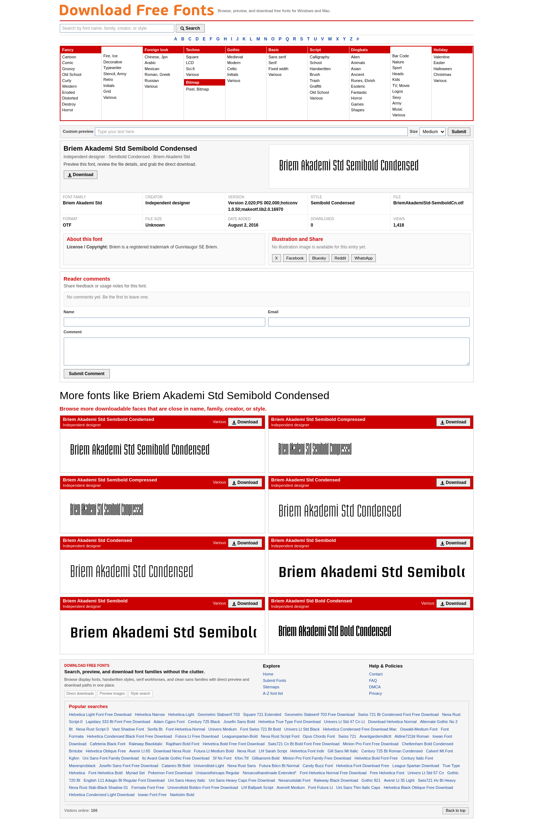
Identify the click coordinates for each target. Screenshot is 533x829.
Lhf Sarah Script (273, 751)
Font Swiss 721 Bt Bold (260, 729)
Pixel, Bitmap (197, 89)
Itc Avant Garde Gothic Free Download (175, 758)
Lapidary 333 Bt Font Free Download (118, 721)
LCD (190, 62)
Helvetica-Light (181, 714)
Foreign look (156, 50)
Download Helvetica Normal (392, 721)
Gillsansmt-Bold (266, 758)
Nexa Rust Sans (241, 765)
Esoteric (358, 86)
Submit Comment (87, 373)
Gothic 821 (371, 780)
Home (268, 674)
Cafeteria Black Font (108, 744)
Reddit (340, 258)
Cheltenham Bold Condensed (427, 744)
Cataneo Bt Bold (175, 765)
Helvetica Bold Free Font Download (234, 744)
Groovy (68, 69)
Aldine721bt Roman (411, 736)
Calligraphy (319, 57)
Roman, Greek (157, 74)
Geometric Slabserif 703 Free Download (320, 714)
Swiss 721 (347, 736)
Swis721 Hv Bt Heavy (437, 780)
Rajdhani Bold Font (182, 744)
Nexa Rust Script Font (280, 736)
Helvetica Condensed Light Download (102, 794)
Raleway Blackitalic (146, 744)
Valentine (441, 57)
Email (273, 312)
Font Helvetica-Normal (185, 729)
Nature (398, 62)
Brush (315, 74)
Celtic (232, 69)
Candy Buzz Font (317, 765)
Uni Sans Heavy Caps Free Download (242, 780)
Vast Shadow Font (128, 729)
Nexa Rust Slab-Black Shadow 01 (98, 787)
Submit (459, 131)
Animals (358, 62)
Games (357, 104)
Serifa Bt (155, 729)
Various (109, 97)
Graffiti (315, 86)
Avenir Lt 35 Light (399, 780)
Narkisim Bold (182, 794)
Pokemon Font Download (170, 773)
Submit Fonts (274, 680)
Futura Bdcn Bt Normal (279, 765)
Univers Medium (222, 729)
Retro (108, 79)
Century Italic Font (417, 758)
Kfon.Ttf (242, 758)
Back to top (455, 810)
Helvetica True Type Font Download (289, 721)
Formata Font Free (147, 787)
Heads (398, 74)
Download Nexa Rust (172, 751)
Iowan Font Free (152, 794)
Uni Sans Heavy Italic (186, 780)
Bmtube (76, 751)
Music (397, 109)
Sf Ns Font (222, 758)
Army (397, 103)
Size (414, 131)
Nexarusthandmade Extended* (269, 773)
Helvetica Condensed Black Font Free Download (129, 736)
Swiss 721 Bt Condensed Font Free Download (398, 714)
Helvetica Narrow (150, 714)
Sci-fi (190, 69)
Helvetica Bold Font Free (376, 758)
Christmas (442, 74)
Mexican (152, 69)
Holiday (440, 50)
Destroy (69, 104)
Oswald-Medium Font (419, 729)
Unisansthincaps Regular (217, 773)
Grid (107, 91)
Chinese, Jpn (156, 57)
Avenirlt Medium (291, 787)
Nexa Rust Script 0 (92, 729)
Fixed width (278, 69)
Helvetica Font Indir (307, 751)
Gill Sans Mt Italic (343, 751)
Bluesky (319, 258)
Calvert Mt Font (439, 751)
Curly (67, 80)
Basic (273, 50)
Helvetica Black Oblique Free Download (418, 787)
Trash (315, 80)
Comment (73, 332)
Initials (109, 85)
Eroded (68, 92)
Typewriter (112, 68)
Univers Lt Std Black (302, 729)
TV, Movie (401, 85)
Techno (192, 50)
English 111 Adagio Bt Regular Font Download (124, 780)
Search (190, 28)
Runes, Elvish (363, 80)
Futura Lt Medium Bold (214, 751)
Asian (356, 69)
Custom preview (78, 131)
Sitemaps (271, 687)
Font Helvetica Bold (105, 773)
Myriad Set (135, 773)
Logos (397, 91)
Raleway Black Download (336, 780)
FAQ (373, 680)
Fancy (68, 50)
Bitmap (192, 82)
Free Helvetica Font (387, 773)
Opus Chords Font (319, 736)
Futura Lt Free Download (197, 736)
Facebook (295, 258)
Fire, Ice (110, 56)
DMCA (375, 687)
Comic (67, 62)
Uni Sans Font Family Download (111, 758)
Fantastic (359, 92)
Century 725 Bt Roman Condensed (392, 751)
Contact (376, 674)
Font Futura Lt (320, 787)
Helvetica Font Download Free (362, 765)
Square (192, 57)
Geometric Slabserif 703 (219, 714)
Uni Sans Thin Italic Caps (358, 787)
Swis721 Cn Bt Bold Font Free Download (304, 744)
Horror (67, 110)
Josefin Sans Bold (239, 721)
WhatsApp (363, 258)
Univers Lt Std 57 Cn (426, 773)
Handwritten (320, 69)
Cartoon (69, 57)
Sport (397, 68)
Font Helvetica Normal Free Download (333, 773)
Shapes (357, 110)
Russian (152, 80)
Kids (396, 79)
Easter (439, 62)
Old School (72, 74)
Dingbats (359, 50)
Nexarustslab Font (294, 780)
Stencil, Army (114, 74)
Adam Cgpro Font (169, 721)
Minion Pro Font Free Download (370, 744)
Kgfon (74, 758)
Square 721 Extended (262, 714)
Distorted (70, 98)
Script (315, 50)
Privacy (375, 693)
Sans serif (277, 57)
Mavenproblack (82, 765)
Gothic (233, 50)
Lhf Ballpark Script (257, 787)
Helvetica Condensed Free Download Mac (360, 729)
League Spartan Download (415, 765)
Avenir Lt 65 (139, 751)
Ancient (357, 74)
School (316, 62)
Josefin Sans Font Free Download (128, 765)
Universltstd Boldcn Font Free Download (203, 787)
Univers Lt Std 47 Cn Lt (344, 721)
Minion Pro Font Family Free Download (317, 758)
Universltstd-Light (209, 765)
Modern (234, 62)
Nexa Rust (246, 751)
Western (69, 86)
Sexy (396, 97)
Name (69, 312)
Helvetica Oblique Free (106, 751)
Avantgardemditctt (375, 736)
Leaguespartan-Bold (239, 736)
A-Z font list (273, 693)
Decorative (112, 62)
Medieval (235, 57)
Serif (272, 62)
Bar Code (400, 56)
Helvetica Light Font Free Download (100, 714)
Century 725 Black (204, 721)
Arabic (150, 62)
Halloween (442, 69)
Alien (355, 57)
